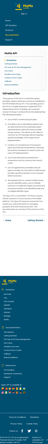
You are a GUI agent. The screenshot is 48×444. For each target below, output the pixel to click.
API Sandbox (11, 25)
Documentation (12, 35)
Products (9, 30)
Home (7, 20)
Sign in (24, 14)
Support (8, 40)
